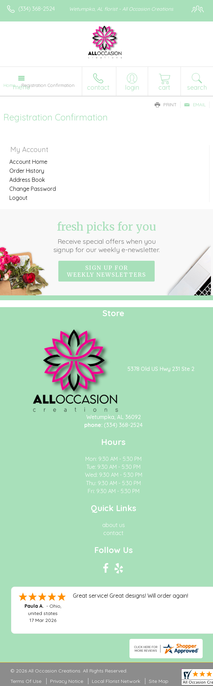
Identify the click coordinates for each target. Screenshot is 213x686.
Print (166, 104)
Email (195, 104)
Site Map (158, 681)
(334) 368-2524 (36, 8)
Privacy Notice (66, 681)
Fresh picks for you (106, 237)
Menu (21, 87)
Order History (26, 170)
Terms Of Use (25, 681)
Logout (18, 197)
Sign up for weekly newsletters (106, 271)
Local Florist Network (116, 681)
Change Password (32, 188)
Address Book (27, 179)
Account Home (28, 161)
